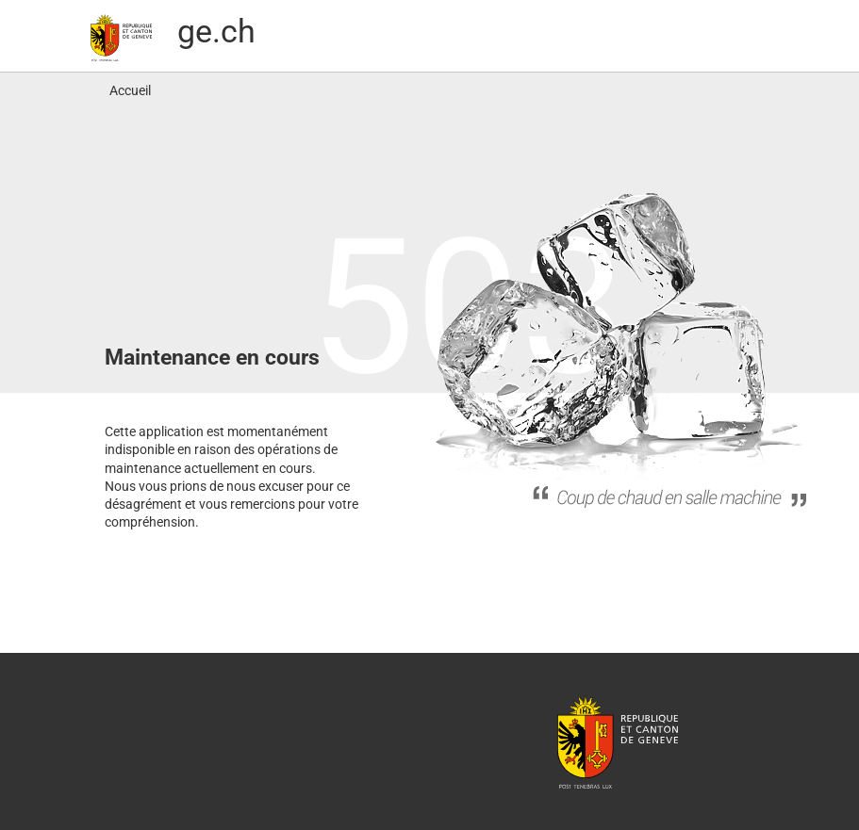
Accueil (130, 90)
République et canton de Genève (617, 741)
